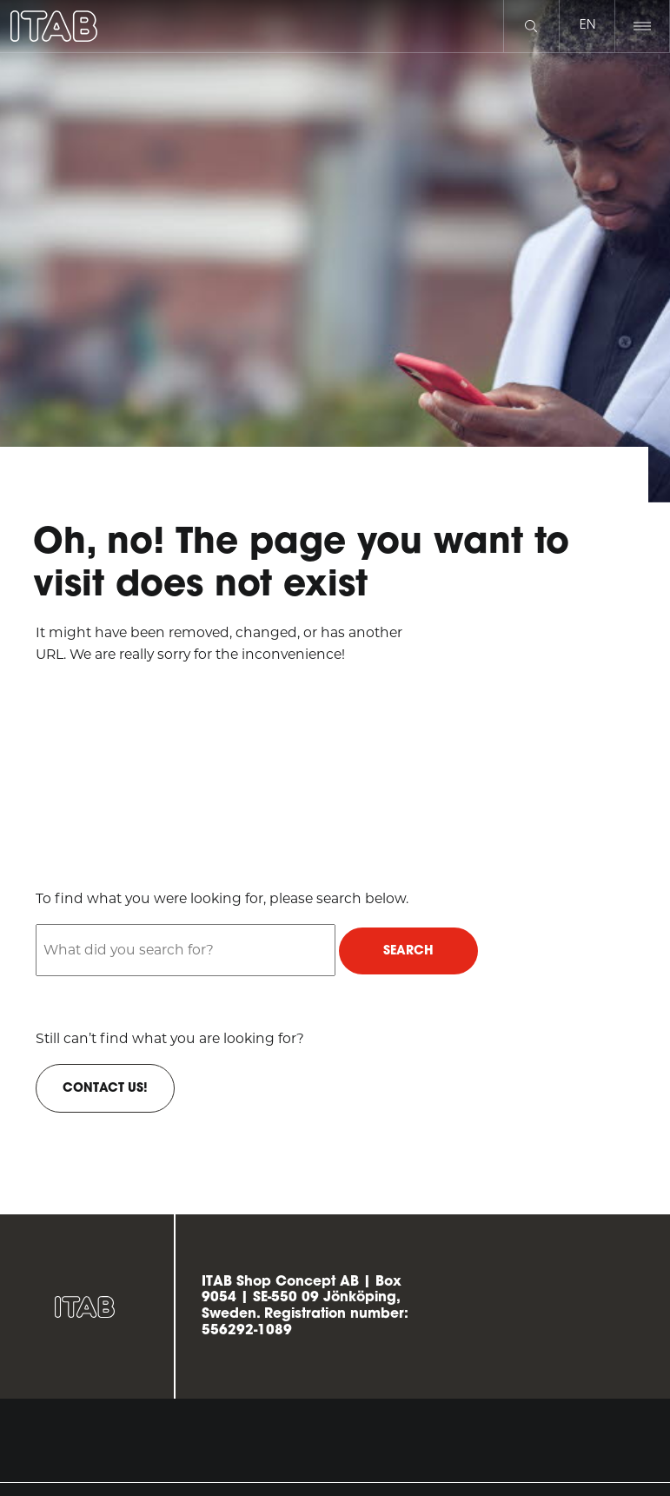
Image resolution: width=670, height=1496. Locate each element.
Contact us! (105, 1088)
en (587, 25)
